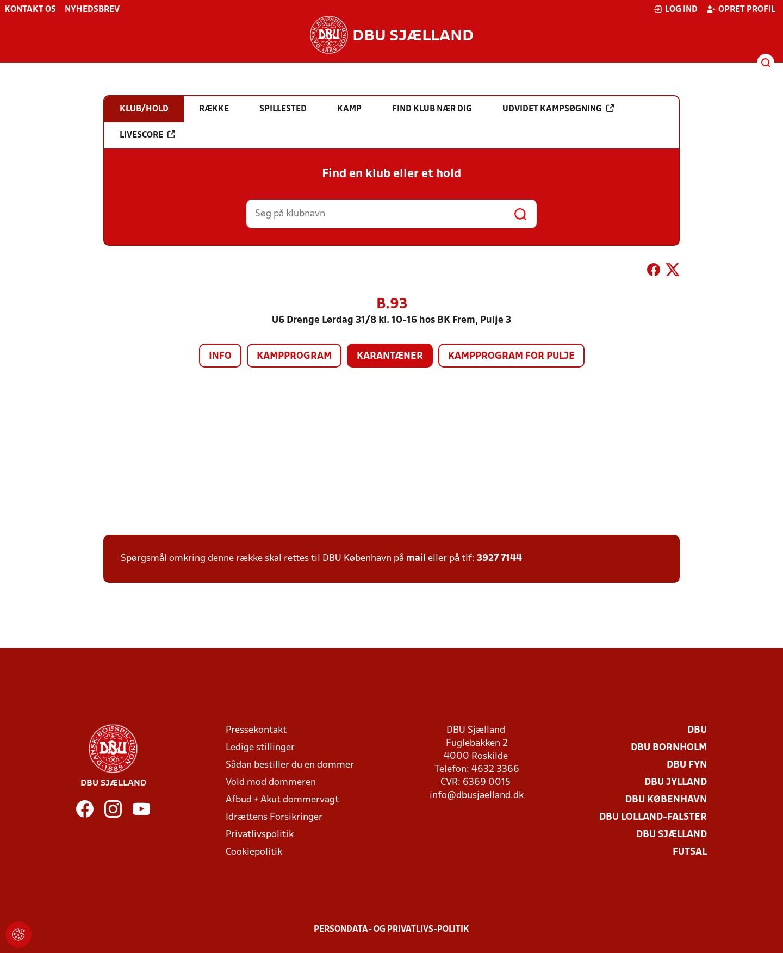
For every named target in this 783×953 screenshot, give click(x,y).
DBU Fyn (687, 765)
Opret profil (740, 9)
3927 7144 (499, 558)
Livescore (147, 134)
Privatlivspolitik (260, 834)
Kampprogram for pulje (511, 356)
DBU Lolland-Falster (653, 817)
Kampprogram (294, 356)
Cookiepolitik (254, 852)
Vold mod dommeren (271, 782)
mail (416, 558)
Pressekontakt (256, 730)
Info (220, 356)
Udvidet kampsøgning (558, 108)
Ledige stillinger (260, 747)
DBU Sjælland (671, 834)
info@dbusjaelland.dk (477, 795)
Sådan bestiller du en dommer (290, 765)
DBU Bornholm (669, 747)
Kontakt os (30, 10)
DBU (697, 730)
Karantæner (390, 356)
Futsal (690, 852)
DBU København (666, 800)
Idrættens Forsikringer (274, 817)
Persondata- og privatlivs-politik (391, 929)
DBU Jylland (675, 782)
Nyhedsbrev (92, 10)
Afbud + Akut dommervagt (282, 800)
